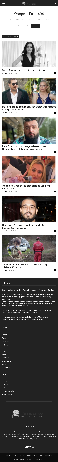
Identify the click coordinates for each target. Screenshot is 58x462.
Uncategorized (7, 361)
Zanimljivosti (6, 367)
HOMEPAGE (35, 26)
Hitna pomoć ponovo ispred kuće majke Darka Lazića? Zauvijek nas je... (25, 226)
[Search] (55, 3)
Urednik (4, 73)
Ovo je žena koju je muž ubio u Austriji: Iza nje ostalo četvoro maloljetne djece (28, 290)
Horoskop (5, 341)
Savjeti (4, 354)
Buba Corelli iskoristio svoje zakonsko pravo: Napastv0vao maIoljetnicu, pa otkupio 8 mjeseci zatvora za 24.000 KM (27, 305)
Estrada (4, 335)
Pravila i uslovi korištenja (10, 391)
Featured (5, 338)
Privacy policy (7, 394)
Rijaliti (4, 351)
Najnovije (5, 344)
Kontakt (5, 381)
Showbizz (5, 358)
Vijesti (4, 364)
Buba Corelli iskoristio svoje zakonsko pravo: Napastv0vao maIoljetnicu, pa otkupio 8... (24, 147)
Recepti (4, 348)
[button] (3, 3)
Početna (5, 388)
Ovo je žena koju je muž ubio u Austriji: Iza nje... (25, 70)
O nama (5, 384)
